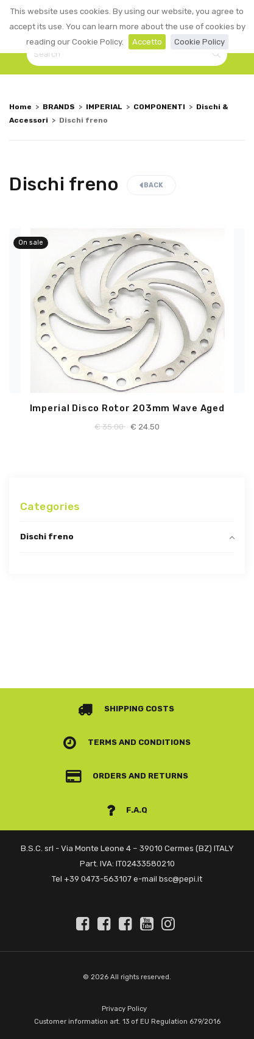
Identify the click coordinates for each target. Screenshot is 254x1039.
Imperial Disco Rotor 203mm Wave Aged (127, 408)
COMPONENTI (159, 106)
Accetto (147, 41)
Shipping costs (126, 708)
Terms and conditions (127, 742)
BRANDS (59, 106)
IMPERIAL (104, 106)
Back (151, 185)
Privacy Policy (124, 1009)
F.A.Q (127, 809)
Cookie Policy (199, 41)
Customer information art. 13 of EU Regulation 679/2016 (127, 1022)
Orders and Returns (127, 775)
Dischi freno (47, 536)
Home (20, 106)
